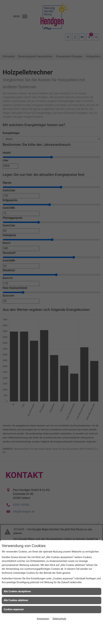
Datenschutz (59, 618)
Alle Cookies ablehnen (16, 600)
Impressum (43, 618)
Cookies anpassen (14, 609)
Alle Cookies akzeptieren (17, 591)
